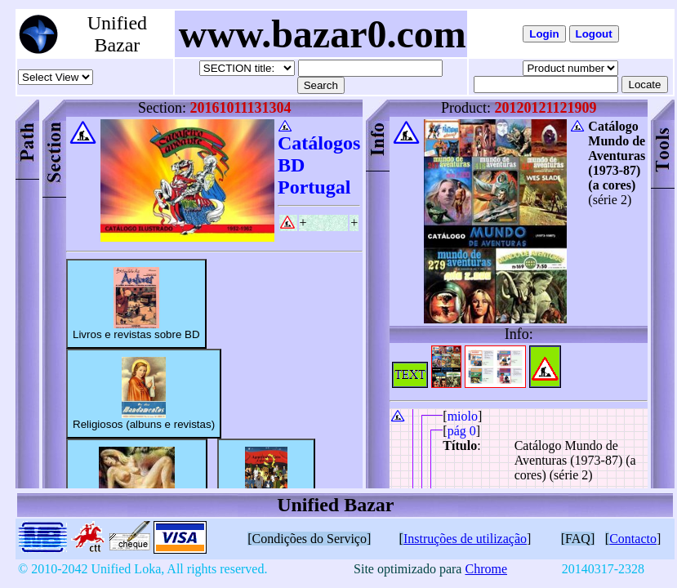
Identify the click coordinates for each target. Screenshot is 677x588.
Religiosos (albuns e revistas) (144, 393)
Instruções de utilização (465, 539)
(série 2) (609, 200)
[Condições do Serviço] (309, 539)
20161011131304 (240, 108)
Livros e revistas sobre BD (136, 304)
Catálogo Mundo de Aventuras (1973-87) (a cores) (616, 155)
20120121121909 (546, 108)
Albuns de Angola (266, 483)
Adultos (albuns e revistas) (137, 483)
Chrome (486, 569)
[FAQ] (578, 539)
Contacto (633, 539)
